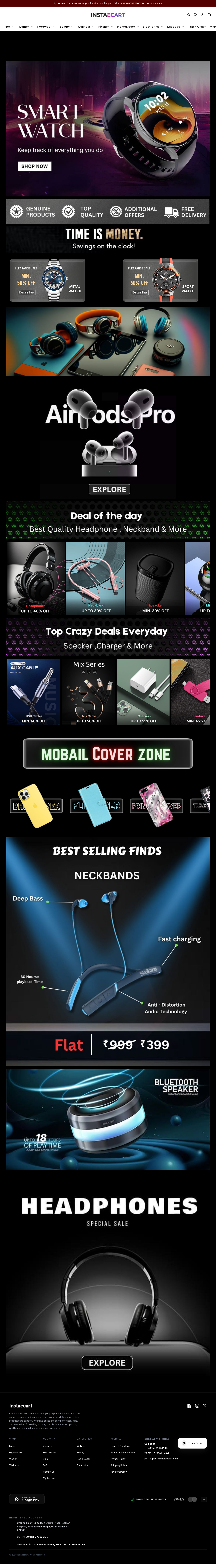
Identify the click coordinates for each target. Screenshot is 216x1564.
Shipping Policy (119, 1465)
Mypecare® (15, 1452)
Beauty (64, 26)
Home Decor (83, 1459)
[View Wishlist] (195, 15)
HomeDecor (126, 26)
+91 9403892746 (131, 3)
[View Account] (202, 15)
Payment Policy (119, 1471)
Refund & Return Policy (123, 1452)
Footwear (44, 26)
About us (47, 1446)
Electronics (151, 26)
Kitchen (104, 26)
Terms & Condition (120, 1446)
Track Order (197, 26)
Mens (12, 1446)
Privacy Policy (118, 1459)
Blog (45, 1459)
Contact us (48, 1471)
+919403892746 (156, 1448)
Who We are (49, 1452)
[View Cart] (209, 15)
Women (24, 26)
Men (7, 26)
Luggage (173, 26)
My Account (49, 1478)
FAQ (45, 1465)
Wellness (84, 26)
